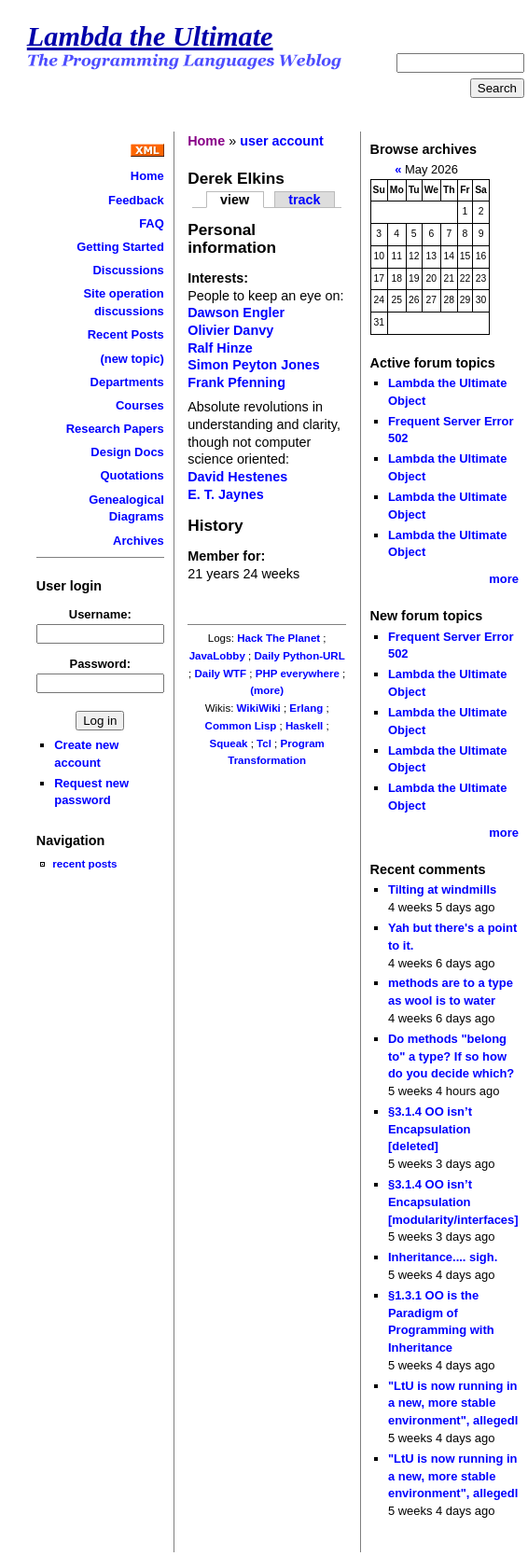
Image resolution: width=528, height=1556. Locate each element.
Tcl (264, 743)
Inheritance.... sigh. (442, 1257)
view (234, 199)
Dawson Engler (236, 312)
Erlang (306, 708)
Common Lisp (241, 725)
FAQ (151, 223)
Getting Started (120, 247)
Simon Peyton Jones (254, 364)
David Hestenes (237, 476)
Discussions (127, 270)
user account (282, 140)
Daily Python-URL (299, 655)
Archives (138, 541)
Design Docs (126, 452)
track (304, 199)
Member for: (226, 556)
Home (147, 176)
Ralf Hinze (220, 347)
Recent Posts (126, 334)
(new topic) (131, 359)
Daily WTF (220, 673)
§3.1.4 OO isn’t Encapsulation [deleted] (430, 1128)
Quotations (131, 475)
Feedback (136, 200)
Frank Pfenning (236, 382)
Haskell (304, 725)
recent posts (84, 863)
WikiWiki (259, 708)
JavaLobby (217, 655)
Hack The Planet (278, 638)
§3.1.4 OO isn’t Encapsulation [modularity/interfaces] (453, 1201)
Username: (100, 614)
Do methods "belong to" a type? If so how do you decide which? (451, 1056)
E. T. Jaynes (226, 494)
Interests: (218, 278)
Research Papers (115, 429)
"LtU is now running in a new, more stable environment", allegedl (453, 1403)
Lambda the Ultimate (150, 36)
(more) (267, 690)
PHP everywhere (298, 673)
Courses (140, 405)
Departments (127, 382)
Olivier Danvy (230, 330)
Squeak (228, 743)
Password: (101, 664)
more (504, 579)
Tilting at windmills (442, 889)
